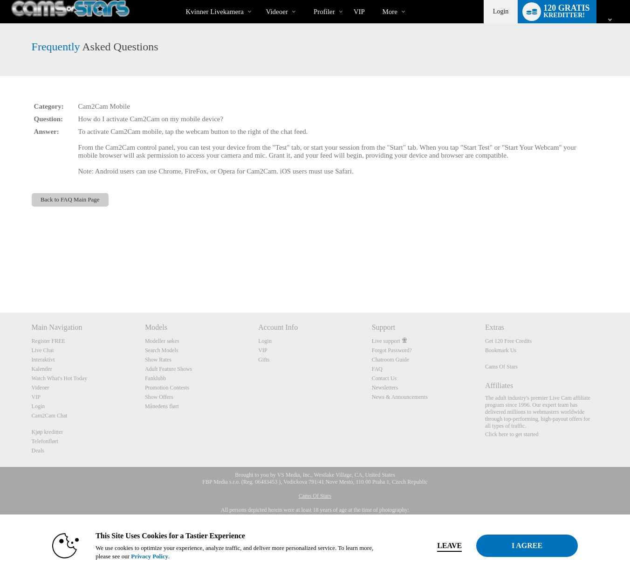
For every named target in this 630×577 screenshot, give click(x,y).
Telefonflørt (45, 441)
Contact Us (384, 378)
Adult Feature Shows (168, 369)
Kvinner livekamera (214, 11)
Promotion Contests (167, 387)
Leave (445, 545)
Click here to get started (512, 434)
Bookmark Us (500, 350)
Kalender (42, 369)
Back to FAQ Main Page (70, 199)
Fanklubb (155, 378)
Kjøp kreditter (47, 432)
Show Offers (159, 397)
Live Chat (43, 350)
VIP (359, 11)
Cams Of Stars (501, 366)
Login (500, 11)
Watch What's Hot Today (60, 378)
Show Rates (158, 359)
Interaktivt (43, 359)
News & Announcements (400, 397)
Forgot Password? (392, 350)
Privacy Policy (145, 556)
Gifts (263, 359)
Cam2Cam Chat (50, 415)
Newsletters (385, 387)
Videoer (277, 11)
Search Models (161, 350)
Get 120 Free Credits (508, 341)
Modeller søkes (162, 341)
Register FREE (48, 341)
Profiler (324, 11)
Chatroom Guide (390, 359)
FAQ (377, 369)
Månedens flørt (162, 406)
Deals (38, 450)
